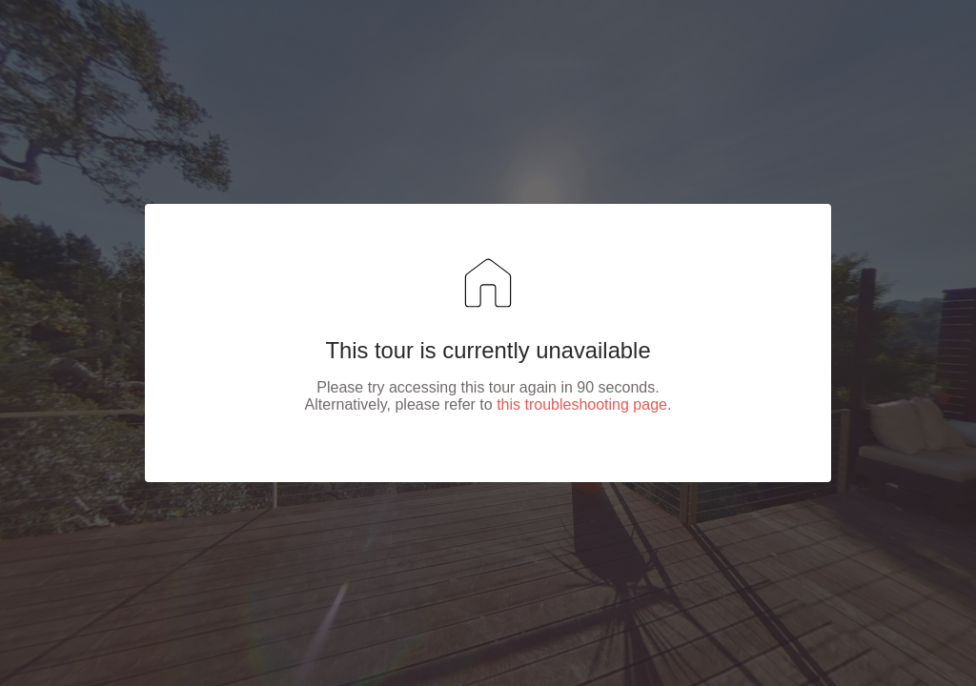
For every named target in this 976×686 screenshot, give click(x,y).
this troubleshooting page (582, 404)
